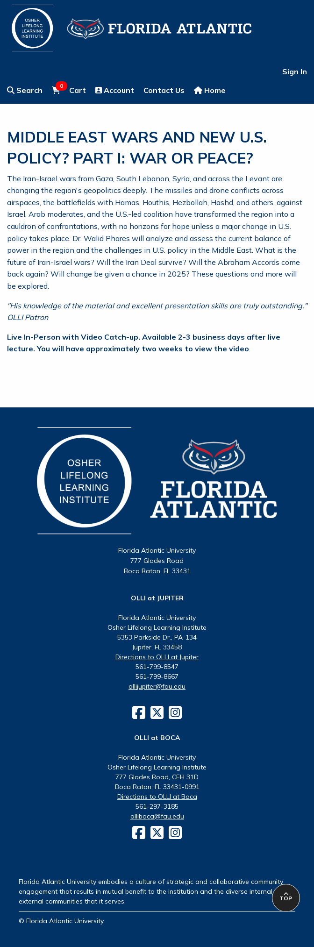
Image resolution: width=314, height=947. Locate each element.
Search (25, 90)
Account (114, 90)
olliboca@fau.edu (157, 816)
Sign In (294, 71)
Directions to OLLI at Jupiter (157, 657)
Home (210, 90)
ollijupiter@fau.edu (157, 686)
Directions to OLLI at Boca (157, 796)
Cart (69, 90)
